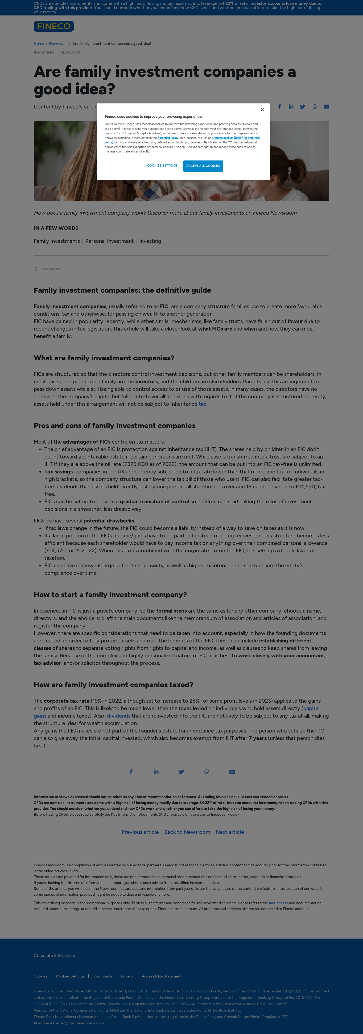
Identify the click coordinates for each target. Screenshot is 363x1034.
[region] (183, 141)
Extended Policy (168, 138)
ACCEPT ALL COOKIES (203, 166)
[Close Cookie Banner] (262, 110)
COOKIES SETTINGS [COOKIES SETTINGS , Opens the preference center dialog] (162, 165)
